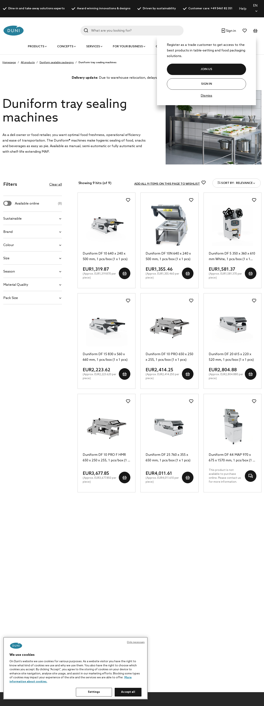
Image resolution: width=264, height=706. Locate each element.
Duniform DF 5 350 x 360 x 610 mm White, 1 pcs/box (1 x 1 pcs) (232, 257)
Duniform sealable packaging (57, 62)
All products (28, 62)
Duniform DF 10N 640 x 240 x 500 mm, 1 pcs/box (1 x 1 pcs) (168, 256)
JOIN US (206, 69)
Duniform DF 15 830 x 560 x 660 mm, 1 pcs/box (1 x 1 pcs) (105, 357)
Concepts (65, 46)
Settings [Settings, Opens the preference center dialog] (94, 692)
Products (36, 46)
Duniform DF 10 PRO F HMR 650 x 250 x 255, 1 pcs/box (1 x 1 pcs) (106, 458)
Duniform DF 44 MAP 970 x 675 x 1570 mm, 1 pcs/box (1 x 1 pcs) (231, 458)
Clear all (55, 185)
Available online (38, 203)
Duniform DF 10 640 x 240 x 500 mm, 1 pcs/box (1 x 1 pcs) (105, 256)
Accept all (128, 692)
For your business (128, 46)
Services (93, 46)
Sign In (206, 84)
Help (242, 9)
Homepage (9, 62)
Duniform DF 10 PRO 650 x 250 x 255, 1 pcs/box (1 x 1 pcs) (169, 357)
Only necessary (136, 642)
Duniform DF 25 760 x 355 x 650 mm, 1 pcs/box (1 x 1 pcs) (168, 457)
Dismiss (206, 96)
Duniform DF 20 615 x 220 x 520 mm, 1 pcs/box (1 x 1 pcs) (231, 357)
